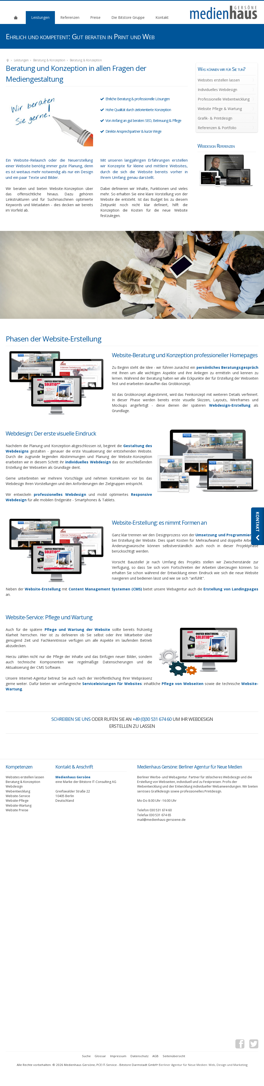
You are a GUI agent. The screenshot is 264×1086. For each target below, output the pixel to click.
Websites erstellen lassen (219, 80)
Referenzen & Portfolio (217, 127)
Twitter (253, 1044)
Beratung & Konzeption (49, 60)
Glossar (100, 1056)
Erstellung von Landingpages (230, 589)
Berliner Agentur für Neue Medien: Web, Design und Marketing (203, 1065)
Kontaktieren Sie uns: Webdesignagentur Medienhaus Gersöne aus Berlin (257, 526)
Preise (95, 17)
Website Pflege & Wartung (220, 108)
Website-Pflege (17, 800)
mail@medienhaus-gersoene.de (161, 819)
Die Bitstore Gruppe (128, 17)
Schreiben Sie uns (70, 719)
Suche (86, 1056)
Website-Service (18, 796)
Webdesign (14, 786)
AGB (155, 1056)
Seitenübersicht (174, 1056)
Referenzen (69, 17)
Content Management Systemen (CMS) (105, 589)
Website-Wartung (18, 805)
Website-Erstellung (43, 589)
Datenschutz (139, 1056)
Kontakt (162, 17)
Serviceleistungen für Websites (112, 683)
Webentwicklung (18, 791)
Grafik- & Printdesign (215, 118)
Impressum (118, 1056)
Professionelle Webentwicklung (224, 99)
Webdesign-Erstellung (230, 405)
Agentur (16, 17)
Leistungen (40, 17)
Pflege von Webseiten (182, 683)
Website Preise (17, 810)
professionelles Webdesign (60, 494)
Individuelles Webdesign (217, 89)
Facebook (239, 1044)
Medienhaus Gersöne (7, 61)
